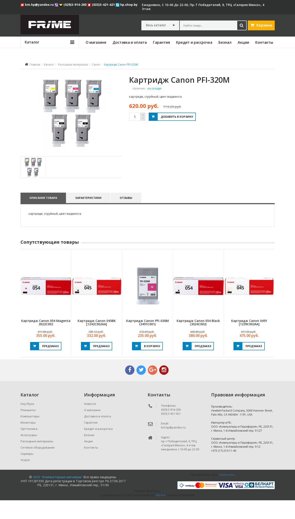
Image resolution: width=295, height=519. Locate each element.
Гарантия (161, 42)
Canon (96, 64)
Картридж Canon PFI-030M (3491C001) (147, 341)
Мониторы (28, 441)
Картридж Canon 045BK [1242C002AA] (97, 341)
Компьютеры (30, 435)
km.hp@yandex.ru (38, 4)
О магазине (96, 42)
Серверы (27, 472)
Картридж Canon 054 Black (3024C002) (198, 341)
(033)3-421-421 (101, 4)
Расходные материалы (73, 64)
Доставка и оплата (130, 42)
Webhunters (227, 493)
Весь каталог (156, 25)
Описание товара (43, 216)
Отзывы (127, 216)
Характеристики (89, 216)
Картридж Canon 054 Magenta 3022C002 (45, 341)
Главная (34, 64)
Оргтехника (29, 447)
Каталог (49, 64)
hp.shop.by (127, 4)
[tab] (32, 185)
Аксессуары (29, 454)
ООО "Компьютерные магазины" (58, 496)
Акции (243, 42)
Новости (90, 422)
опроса (160, 514)
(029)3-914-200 (73, 4)
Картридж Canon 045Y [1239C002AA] (249, 341)
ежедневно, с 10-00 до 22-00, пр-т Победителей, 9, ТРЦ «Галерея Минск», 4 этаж (203, 7)
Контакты (264, 42)
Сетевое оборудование (38, 466)
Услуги (25, 479)
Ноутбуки (27, 422)
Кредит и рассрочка (194, 42)
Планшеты (28, 429)
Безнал (225, 42)
